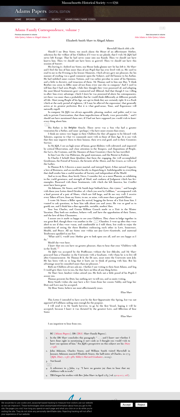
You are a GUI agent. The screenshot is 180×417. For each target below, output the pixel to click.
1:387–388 (69, 356)
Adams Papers (62, 333)
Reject (141, 404)
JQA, (57, 356)
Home (18, 19)
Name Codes (80, 19)
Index (43, 19)
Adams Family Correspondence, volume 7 (47, 30)
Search (56, 19)
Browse (30, 19)
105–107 (120, 375)
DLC (80, 333)
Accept (127, 404)
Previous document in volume (26, 35)
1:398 (53, 346)
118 (126, 375)
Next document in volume (155, 35)
